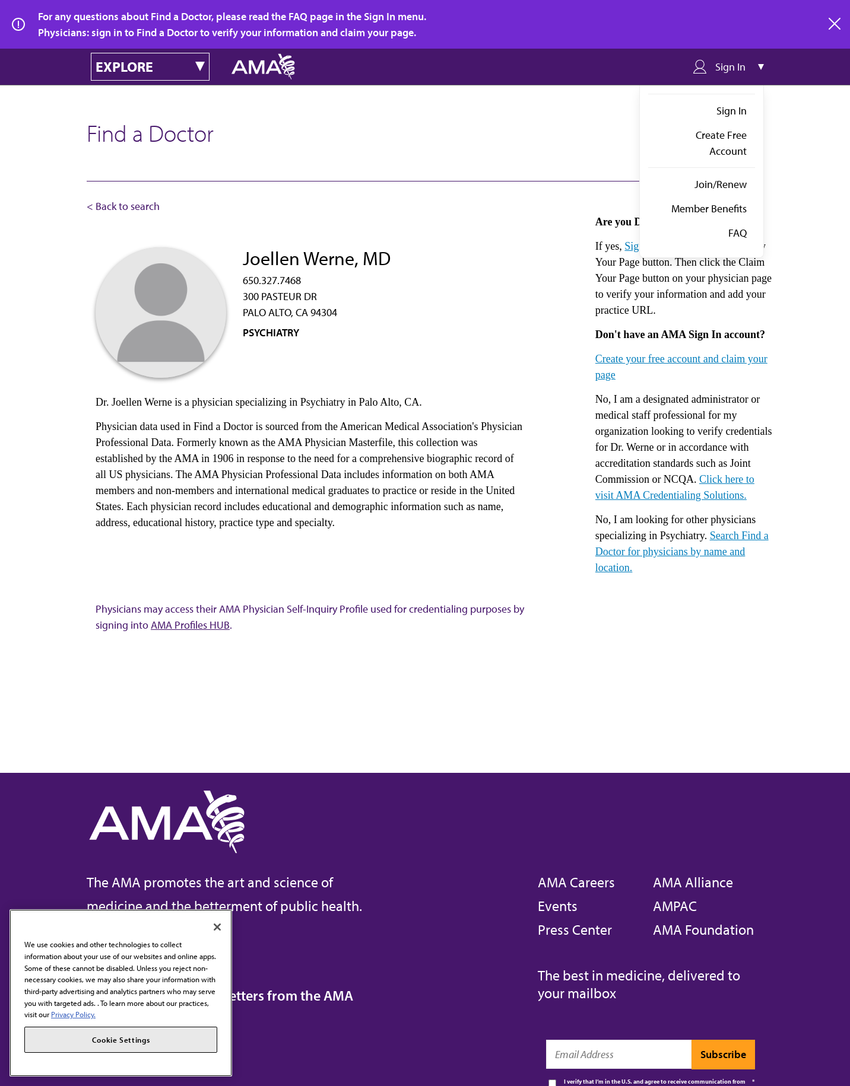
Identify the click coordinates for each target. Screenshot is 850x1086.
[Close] (217, 927)
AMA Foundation (703, 929)
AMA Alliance (693, 882)
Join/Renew (720, 184)
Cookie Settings (121, 1039)
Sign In (731, 110)
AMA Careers (576, 882)
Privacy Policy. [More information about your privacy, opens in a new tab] (73, 1014)
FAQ (737, 233)
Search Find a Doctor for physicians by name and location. (682, 552)
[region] (120, 993)
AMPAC (675, 906)
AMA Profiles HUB (190, 625)
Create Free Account (721, 143)
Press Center (575, 929)
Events (558, 906)
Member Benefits (709, 208)
